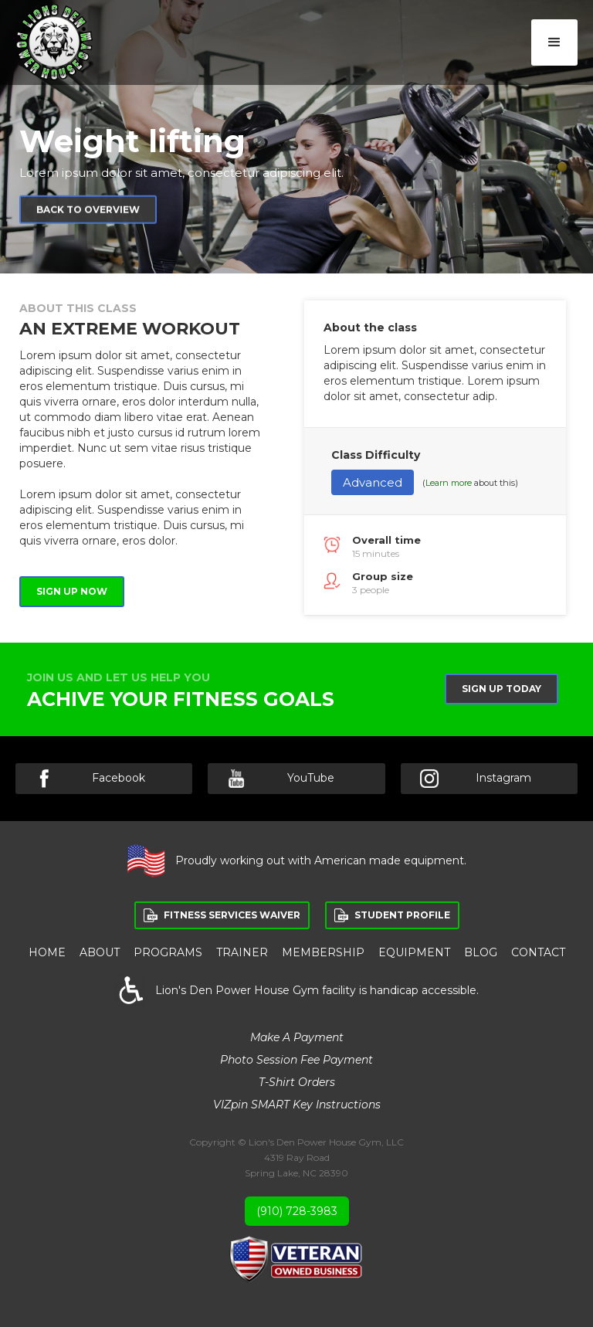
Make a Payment (297, 1037)
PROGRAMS (168, 952)
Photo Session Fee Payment (296, 1060)
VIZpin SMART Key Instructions (297, 1104)
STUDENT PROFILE (402, 915)
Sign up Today (501, 688)
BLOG (480, 952)
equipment (414, 952)
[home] (54, 42)
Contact (538, 952)
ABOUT (100, 952)
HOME (47, 952)
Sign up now (71, 591)
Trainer (242, 952)
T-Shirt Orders (297, 1082)
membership (323, 952)
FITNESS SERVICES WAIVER (232, 915)
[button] (554, 42)
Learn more (448, 482)
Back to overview (88, 213)
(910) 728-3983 (296, 1211)
